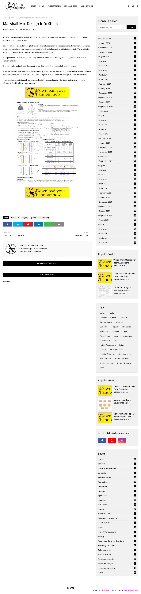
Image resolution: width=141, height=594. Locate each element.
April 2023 (117, 129)
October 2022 (117, 156)
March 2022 (117, 188)
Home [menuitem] (33, 6)
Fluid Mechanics (106, 322)
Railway (122, 345)
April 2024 (117, 75)
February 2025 (117, 38)
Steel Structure (105, 358)
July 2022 (117, 170)
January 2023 (117, 143)
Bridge (102, 313)
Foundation (120, 322)
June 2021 (117, 229)
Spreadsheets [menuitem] (70, 6)
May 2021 (117, 233)
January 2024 (117, 88)
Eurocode (124, 318)
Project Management (108, 345)
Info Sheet (15, 218)
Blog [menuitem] (41, 6)
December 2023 (117, 93)
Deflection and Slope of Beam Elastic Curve (124, 415)
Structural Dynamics (124, 363)
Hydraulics (126, 327)
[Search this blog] (112, 27)
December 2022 (117, 147)
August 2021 (117, 220)
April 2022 (117, 184)
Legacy (25, 218)
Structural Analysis (121, 358)
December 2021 (117, 202)
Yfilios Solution (11, 30)
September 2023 (117, 106)
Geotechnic (104, 327)
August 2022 (117, 165)
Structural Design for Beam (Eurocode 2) (123, 289)
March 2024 (117, 79)
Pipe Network (105, 340)
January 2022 (117, 197)
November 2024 (117, 52)
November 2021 (117, 206)
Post (115, 340)
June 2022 (117, 174)
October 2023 (117, 102)
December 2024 (117, 47)
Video (102, 368)
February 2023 (117, 138)
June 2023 (117, 120)
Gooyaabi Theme (131, 590)
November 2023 (117, 97)
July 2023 (117, 115)
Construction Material (108, 318)
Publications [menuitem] (54, 6)
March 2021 (117, 243)
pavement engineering (18, 18)
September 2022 (117, 161)
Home (5, 18)
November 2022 (117, 152)
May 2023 (117, 125)
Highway (115, 327)
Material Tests (105, 336)
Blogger (105, 590)
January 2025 (117, 43)
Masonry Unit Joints (122, 400)
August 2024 (117, 56)
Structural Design (106, 363)
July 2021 (117, 224)
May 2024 (117, 70)
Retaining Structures (107, 354)
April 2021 (117, 238)
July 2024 (117, 61)
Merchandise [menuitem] (87, 6)
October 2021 (117, 211)
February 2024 (117, 84)
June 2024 (117, 66)
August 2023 (117, 111)
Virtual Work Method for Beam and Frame (124, 261)
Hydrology (104, 331)
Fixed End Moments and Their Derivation (124, 275)
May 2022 (117, 179)
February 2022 (117, 193)
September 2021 (117, 215)
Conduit (112, 313)
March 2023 (117, 134)
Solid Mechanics (125, 354)
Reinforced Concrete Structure (111, 349)
